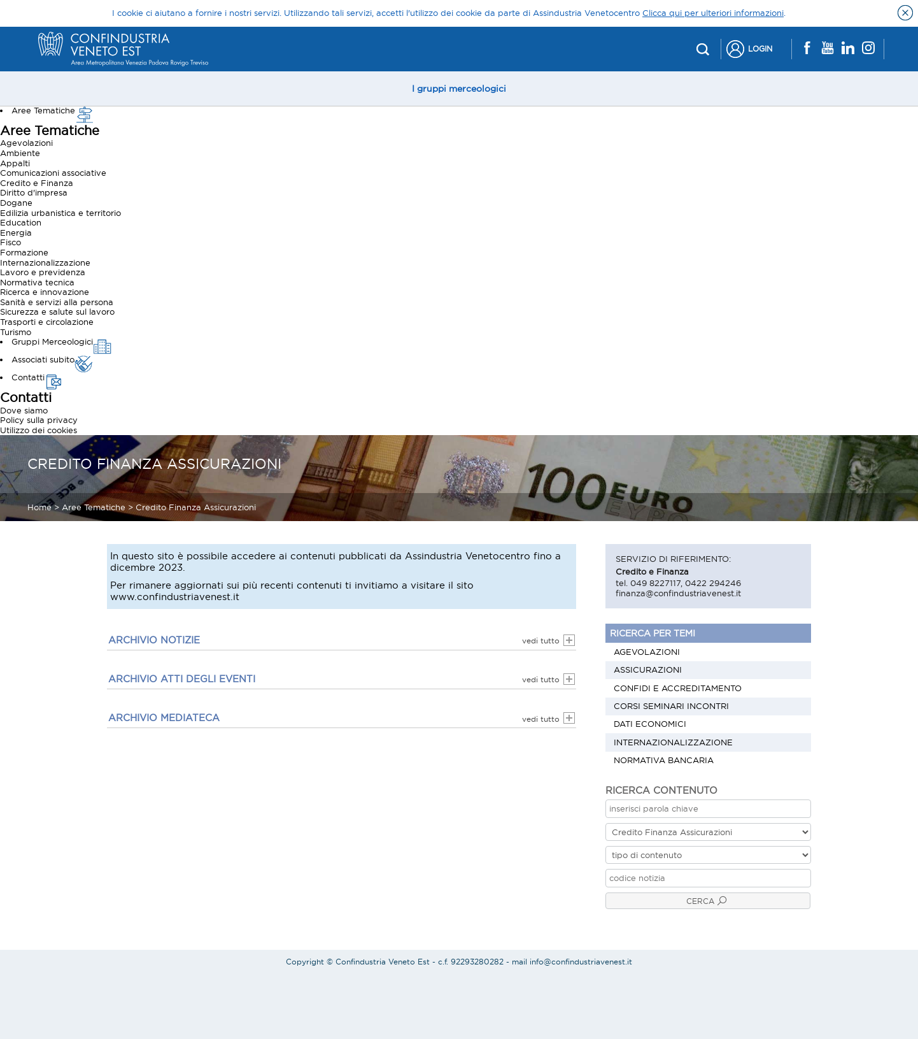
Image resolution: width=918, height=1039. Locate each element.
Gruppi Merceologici (61, 341)
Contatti (37, 377)
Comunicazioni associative (53, 172)
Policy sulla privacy (39, 419)
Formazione (24, 252)
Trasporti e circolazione (47, 321)
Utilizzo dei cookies (38, 430)
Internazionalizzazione (45, 262)
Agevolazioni (26, 142)
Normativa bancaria (664, 760)
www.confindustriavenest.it (174, 596)
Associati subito (51, 359)
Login (760, 49)
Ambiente (20, 152)
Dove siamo (24, 410)
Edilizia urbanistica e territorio (60, 212)
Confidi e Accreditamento (678, 688)
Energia (16, 232)
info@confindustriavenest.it (581, 961)
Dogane (16, 202)
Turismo (15, 331)
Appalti (15, 163)
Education (20, 222)
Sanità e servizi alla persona (56, 301)
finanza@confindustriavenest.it (678, 593)
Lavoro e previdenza (42, 272)
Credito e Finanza (36, 182)
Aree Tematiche (52, 110)
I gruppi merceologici (459, 88)
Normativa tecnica (37, 282)
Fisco (10, 242)
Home (39, 507)
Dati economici (650, 723)
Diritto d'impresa (33, 192)
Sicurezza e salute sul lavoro (57, 311)
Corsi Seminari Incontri (671, 705)
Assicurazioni (648, 669)
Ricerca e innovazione (44, 291)
